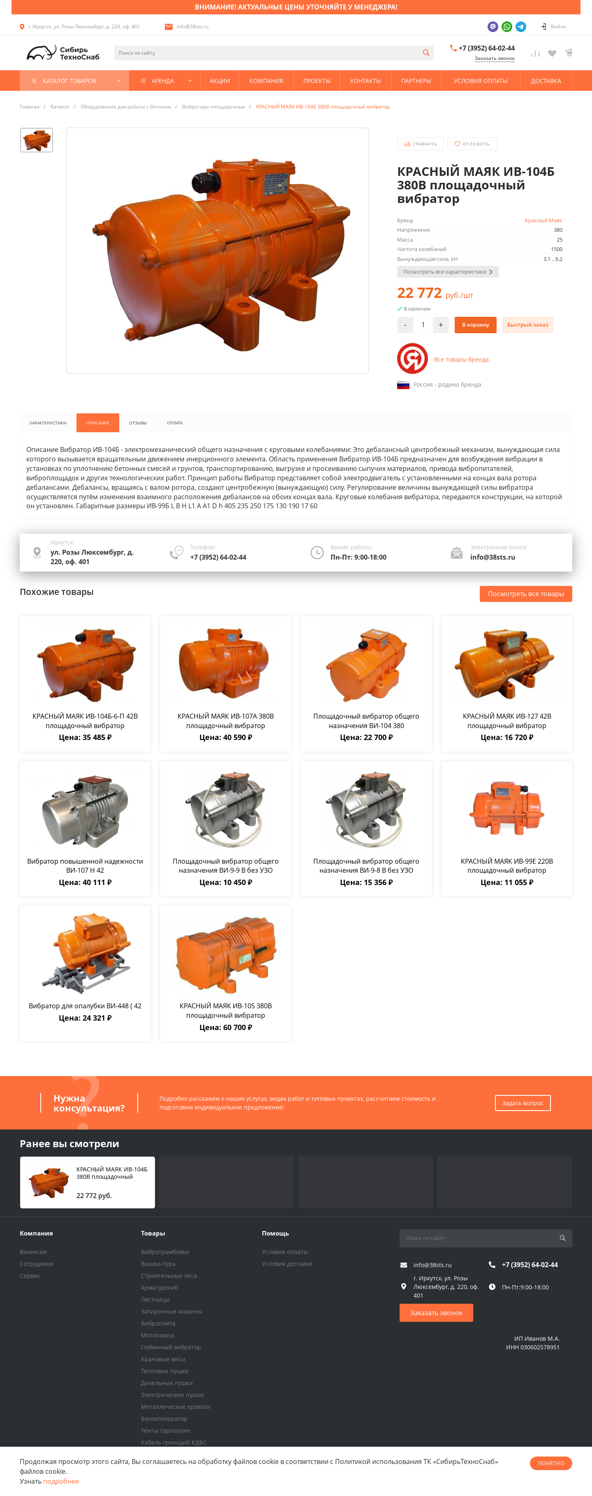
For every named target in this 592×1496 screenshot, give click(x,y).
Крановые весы (163, 1359)
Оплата (175, 423)
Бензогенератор (164, 1418)
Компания (36, 1233)
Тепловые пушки (164, 1371)
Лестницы (155, 1299)
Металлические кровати (175, 1407)
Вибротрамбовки (165, 1252)
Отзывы (138, 423)
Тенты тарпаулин (165, 1430)
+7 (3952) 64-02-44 (487, 48)
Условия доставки (287, 1264)
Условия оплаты (285, 1252)
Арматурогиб (159, 1287)
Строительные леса (169, 1275)
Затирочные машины (171, 1311)
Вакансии (33, 1252)
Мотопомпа (157, 1335)
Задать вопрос (522, 1103)
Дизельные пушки (167, 1383)
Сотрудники (36, 1264)
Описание (97, 423)
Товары (153, 1233)
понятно (551, 1463)
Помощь (275, 1233)
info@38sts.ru (192, 26)
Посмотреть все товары (526, 593)
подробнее (61, 1481)
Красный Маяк (543, 220)
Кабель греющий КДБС (174, 1442)
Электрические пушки (172, 1395)
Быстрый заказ (527, 324)
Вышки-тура (158, 1264)
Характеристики (48, 423)
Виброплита (158, 1323)
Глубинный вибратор (171, 1347)
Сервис (30, 1275)
